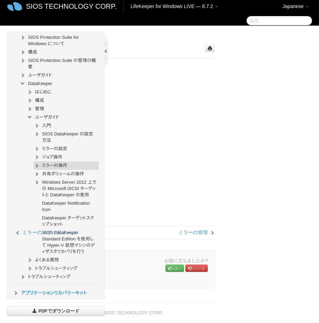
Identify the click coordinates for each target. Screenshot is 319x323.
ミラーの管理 (193, 232)
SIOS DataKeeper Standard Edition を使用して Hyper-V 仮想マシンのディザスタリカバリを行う (68, 242)
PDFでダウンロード (55, 311)
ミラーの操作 (50, 165)
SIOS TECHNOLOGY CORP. (71, 6)
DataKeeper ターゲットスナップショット (68, 221)
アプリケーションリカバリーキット (49, 293)
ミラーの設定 (50, 149)
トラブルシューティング (52, 268)
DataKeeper (36, 83)
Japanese (295, 6)
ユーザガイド (36, 75)
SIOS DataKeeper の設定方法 (63, 136)
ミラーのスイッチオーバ (49, 232)
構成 (28, 52)
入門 (42, 125)
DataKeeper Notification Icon (66, 206)
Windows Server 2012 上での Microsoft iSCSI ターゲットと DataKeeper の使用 (65, 187)
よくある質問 (43, 260)
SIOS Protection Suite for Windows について (49, 39)
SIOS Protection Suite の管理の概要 (58, 62)
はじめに (39, 92)
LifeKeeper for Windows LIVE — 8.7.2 (174, 6)
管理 (35, 109)
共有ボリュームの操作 (59, 174)
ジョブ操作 (48, 157)
